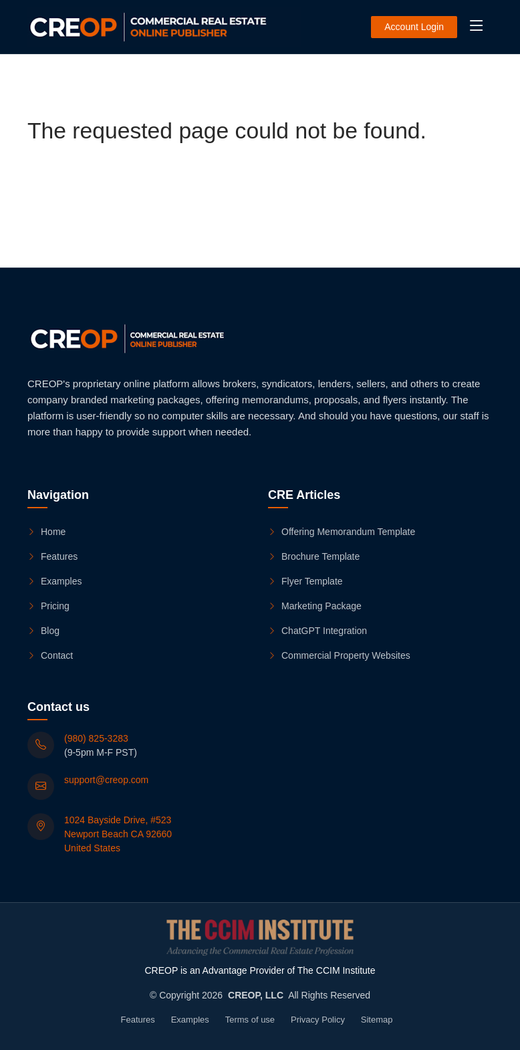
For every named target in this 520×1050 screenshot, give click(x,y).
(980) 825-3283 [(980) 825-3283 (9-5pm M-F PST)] (96, 738)
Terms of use (250, 1020)
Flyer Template (305, 582)
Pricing (48, 607)
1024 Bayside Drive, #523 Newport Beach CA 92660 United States (118, 834)
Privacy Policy (318, 1020)
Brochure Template (314, 557)
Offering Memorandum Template (341, 532)
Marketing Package (315, 607)
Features (52, 557)
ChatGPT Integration (317, 631)
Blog (43, 631)
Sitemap (377, 1020)
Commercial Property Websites (339, 656)
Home (46, 532)
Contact (50, 656)
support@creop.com (106, 779)
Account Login (414, 26)
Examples (54, 582)
